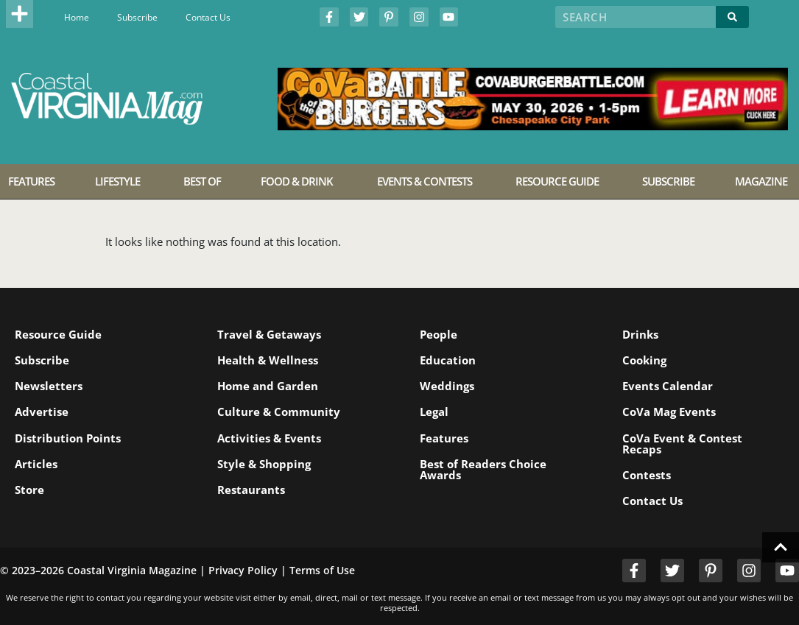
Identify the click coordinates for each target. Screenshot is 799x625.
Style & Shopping (264, 463)
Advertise (41, 411)
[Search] (732, 17)
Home (76, 17)
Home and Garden (267, 385)
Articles (36, 463)
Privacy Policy (243, 570)
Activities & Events (269, 438)
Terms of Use (322, 570)
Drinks (640, 334)
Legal (434, 411)
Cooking (644, 360)
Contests (646, 474)
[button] (20, 14)
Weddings (447, 385)
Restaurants (251, 489)
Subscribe (137, 17)
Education (448, 360)
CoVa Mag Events (669, 411)
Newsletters (48, 385)
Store (29, 489)
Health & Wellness (267, 360)
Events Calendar (667, 385)
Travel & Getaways (269, 334)
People (438, 334)
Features (444, 438)
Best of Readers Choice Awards (483, 469)
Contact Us (208, 17)
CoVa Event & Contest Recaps (682, 443)
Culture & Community (278, 411)
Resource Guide (58, 334)
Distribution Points (68, 438)
